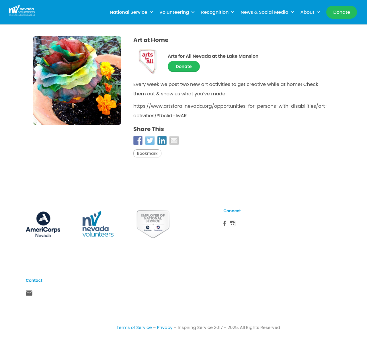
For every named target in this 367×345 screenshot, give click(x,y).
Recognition (218, 12)
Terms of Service (134, 327)
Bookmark (147, 153)
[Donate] (341, 12)
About (310, 12)
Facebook (224, 225)
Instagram (232, 225)
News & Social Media (267, 12)
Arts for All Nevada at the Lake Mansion (213, 56)
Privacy (165, 327)
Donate (184, 66)
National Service (132, 12)
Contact (29, 294)
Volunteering (177, 12)
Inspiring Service (195, 327)
